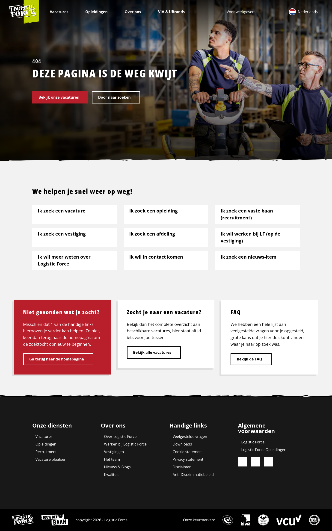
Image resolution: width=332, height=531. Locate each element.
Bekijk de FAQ (249, 359)
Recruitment (46, 451)
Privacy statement (188, 459)
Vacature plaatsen (51, 459)
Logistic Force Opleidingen (263, 449)
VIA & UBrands (172, 11)
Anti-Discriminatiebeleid (193, 474)
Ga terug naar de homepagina (56, 359)
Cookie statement (188, 451)
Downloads (182, 444)
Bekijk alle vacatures (152, 352)
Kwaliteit (111, 474)
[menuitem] (241, 12)
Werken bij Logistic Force (125, 444)
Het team (112, 459)
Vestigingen (114, 451)
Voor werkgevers (241, 11)
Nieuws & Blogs (117, 466)
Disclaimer (182, 466)
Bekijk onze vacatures (59, 97)
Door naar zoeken (114, 97)
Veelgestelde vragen (190, 436)
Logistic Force (252, 442)
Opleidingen (97, 11)
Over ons (133, 11)
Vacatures (59, 11)
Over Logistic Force (120, 436)
